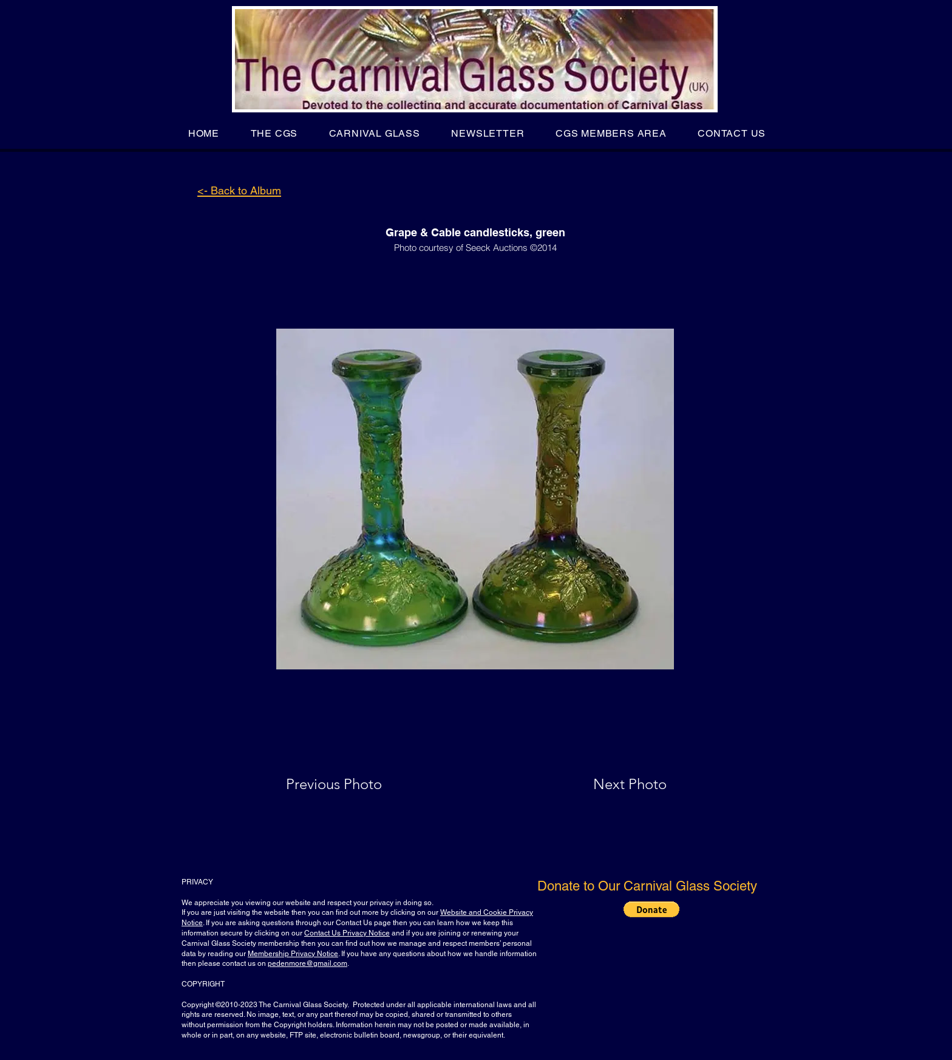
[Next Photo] (606, 784)
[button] (274, 133)
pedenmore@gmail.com (307, 963)
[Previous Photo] (351, 784)
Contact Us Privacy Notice (347, 933)
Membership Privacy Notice (293, 953)
